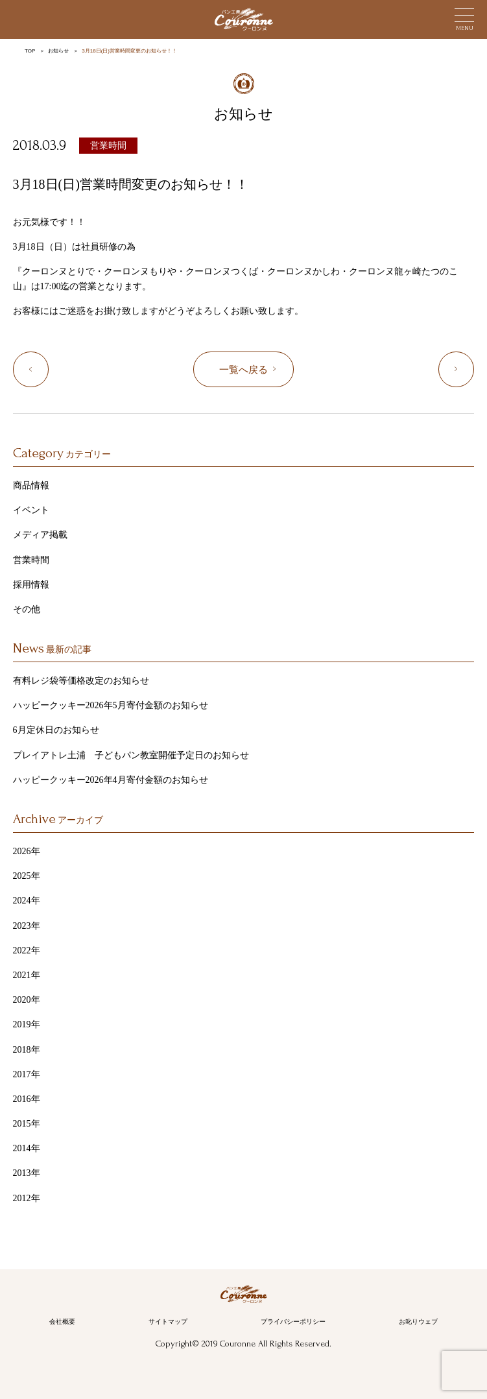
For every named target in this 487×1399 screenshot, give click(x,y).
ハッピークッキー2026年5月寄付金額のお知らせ (110, 705)
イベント (31, 510)
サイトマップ (167, 1321)
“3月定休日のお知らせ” (48, 370)
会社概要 (62, 1321)
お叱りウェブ (418, 1321)
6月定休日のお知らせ (56, 730)
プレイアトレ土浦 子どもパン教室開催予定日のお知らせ (131, 755)
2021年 (26, 975)
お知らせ (58, 51)
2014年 (26, 1148)
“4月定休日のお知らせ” (473, 370)
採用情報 (31, 585)
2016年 (26, 1099)
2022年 (26, 950)
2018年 (26, 1050)
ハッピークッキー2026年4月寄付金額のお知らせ (110, 780)
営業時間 (108, 145)
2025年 (26, 876)
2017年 (26, 1074)
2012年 (26, 1198)
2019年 (26, 1024)
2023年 (26, 926)
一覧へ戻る (243, 370)
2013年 (26, 1173)
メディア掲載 (40, 535)
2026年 (26, 851)
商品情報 (31, 485)
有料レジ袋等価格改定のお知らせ (81, 681)
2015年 (26, 1124)
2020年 (26, 1000)
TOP (30, 51)
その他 (26, 609)
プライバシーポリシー (293, 1321)
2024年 (26, 900)
